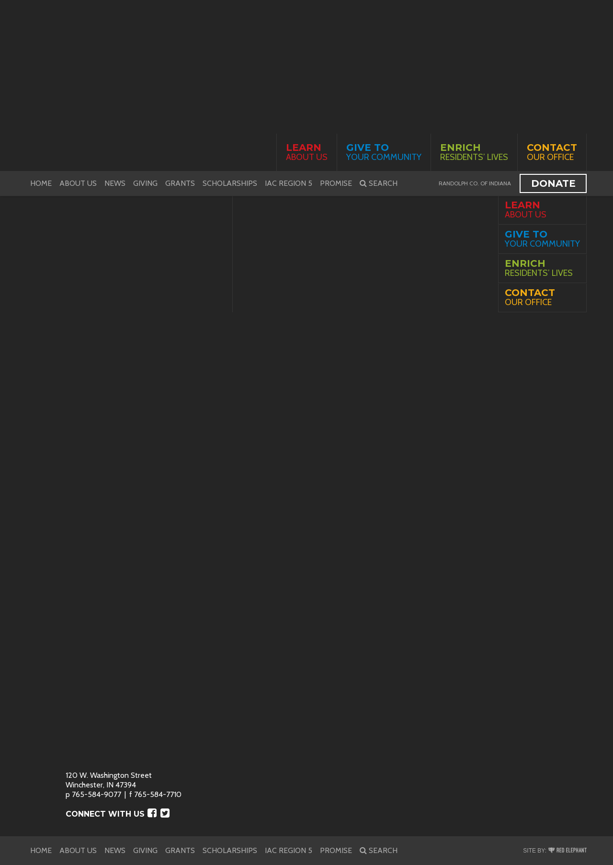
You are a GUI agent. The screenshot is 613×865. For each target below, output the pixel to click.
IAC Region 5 (288, 183)
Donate (553, 183)
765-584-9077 (96, 794)
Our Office (552, 152)
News (114, 183)
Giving (145, 183)
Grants (180, 183)
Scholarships (230, 183)
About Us (307, 152)
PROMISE (336, 183)
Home (41, 183)
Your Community (383, 152)
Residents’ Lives (474, 152)
